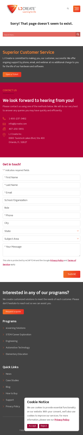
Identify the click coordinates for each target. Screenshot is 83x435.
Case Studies (12, 381)
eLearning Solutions (15, 328)
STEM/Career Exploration (18, 335)
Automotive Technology (18, 348)
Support (10, 400)
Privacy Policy (57, 261)
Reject (44, 426)
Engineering (12, 341)
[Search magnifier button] (78, 34)
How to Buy (11, 394)
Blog (8, 387)
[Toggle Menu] (77, 8)
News (8, 374)
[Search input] (31, 34)
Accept (32, 426)
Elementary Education (17, 354)
